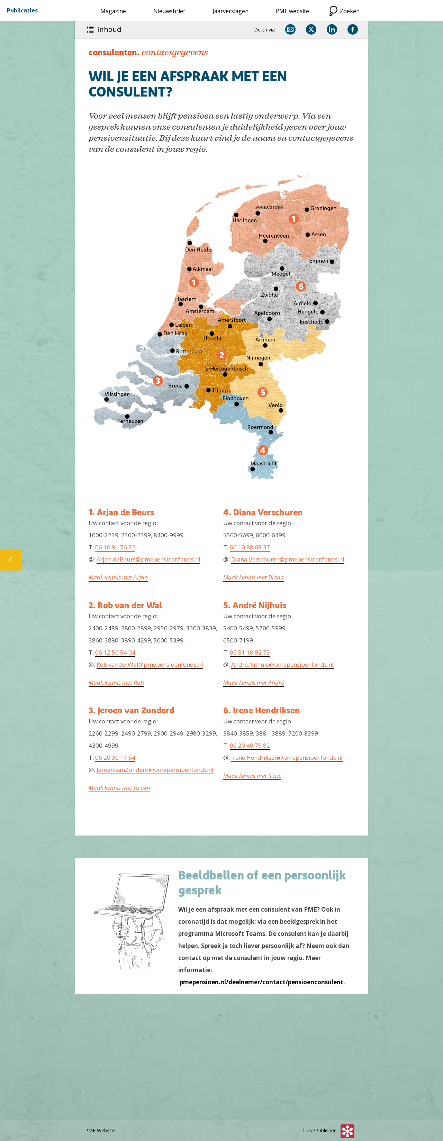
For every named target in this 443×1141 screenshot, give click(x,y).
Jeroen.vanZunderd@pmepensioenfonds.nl (155, 770)
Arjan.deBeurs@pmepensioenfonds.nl (148, 559)
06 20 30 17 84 (115, 757)
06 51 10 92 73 (250, 652)
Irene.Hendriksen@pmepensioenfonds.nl (287, 757)
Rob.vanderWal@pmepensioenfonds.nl (150, 664)
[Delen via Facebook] (353, 29)
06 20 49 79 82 (250, 745)
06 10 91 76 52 (115, 547)
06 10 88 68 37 (250, 547)
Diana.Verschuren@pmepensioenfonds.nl (287, 559)
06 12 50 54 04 (115, 652)
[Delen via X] (311, 29)
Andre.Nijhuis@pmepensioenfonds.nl (282, 664)
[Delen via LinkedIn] (332, 29)
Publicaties (22, 10)
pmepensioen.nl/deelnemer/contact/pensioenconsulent (261, 982)
